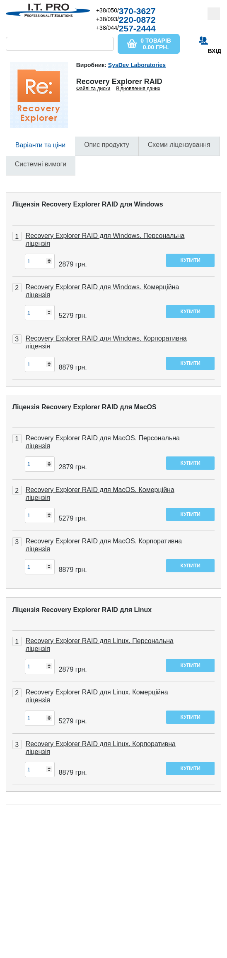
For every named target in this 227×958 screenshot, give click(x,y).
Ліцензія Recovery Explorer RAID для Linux (82, 609)
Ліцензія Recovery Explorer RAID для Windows (87, 204)
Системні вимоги (40, 164)
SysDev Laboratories (137, 65)
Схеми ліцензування (179, 144)
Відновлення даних (138, 88)
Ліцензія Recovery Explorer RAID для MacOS (84, 407)
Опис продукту (106, 144)
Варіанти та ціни (40, 145)
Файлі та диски (93, 88)
